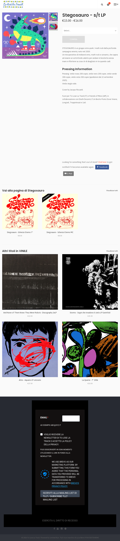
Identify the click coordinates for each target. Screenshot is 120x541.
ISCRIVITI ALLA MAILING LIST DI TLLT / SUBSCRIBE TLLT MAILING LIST (60, 494)
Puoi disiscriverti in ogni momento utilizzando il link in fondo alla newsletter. (56, 453)
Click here (102, 162)
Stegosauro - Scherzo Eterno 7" (20, 232)
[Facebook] (102, 167)
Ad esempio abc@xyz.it (50, 425)
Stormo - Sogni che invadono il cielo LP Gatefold (90, 313)
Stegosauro (36, 191)
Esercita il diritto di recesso (60, 520)
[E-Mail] (68, 173)
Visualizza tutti (112, 190)
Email (43, 417)
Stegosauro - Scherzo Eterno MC (60, 232)
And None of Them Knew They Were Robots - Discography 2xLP (30, 313)
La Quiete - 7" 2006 (90, 380)
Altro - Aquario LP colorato (30, 380)
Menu (116, 4)
